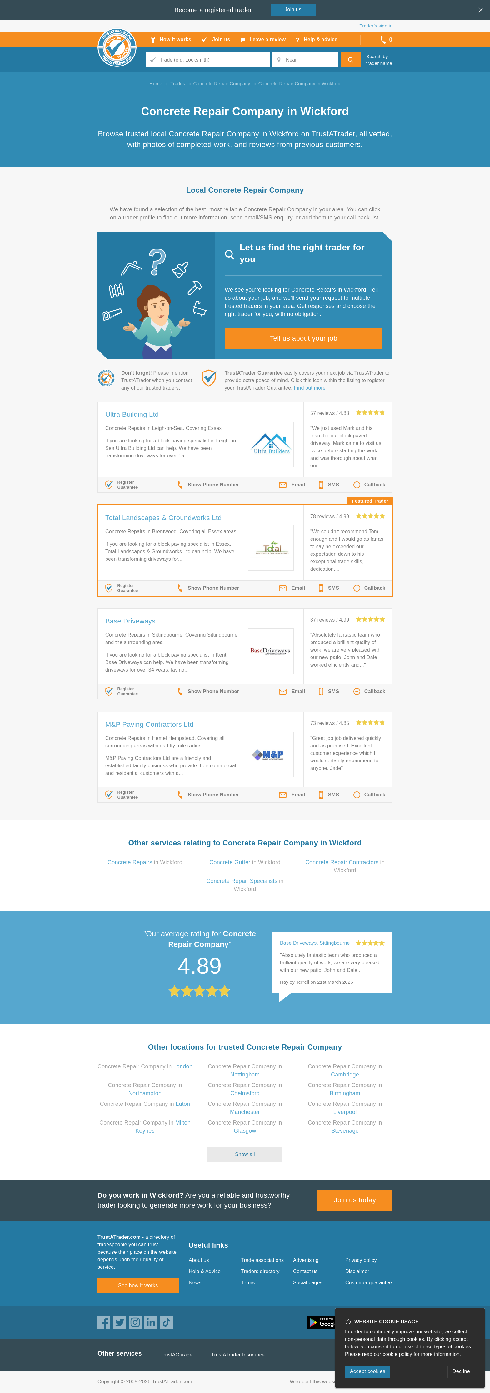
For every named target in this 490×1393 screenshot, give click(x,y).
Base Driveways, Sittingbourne (315, 943)
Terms (248, 1282)
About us (199, 1260)
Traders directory (260, 1271)
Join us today (355, 1200)
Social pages (307, 1282)
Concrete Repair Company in (145, 1066)
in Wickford (145, 862)
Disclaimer (357, 1271)
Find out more (310, 388)
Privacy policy (361, 1260)
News (195, 1282)
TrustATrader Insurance (238, 1354)
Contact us (305, 1271)
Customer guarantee (368, 1282)
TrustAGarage (176, 1354)
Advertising (305, 1260)
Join (293, 9)
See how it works (138, 1285)
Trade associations (262, 1260)
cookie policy (397, 1354)
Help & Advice (205, 1271)
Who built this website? (316, 1381)
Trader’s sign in (376, 25)
